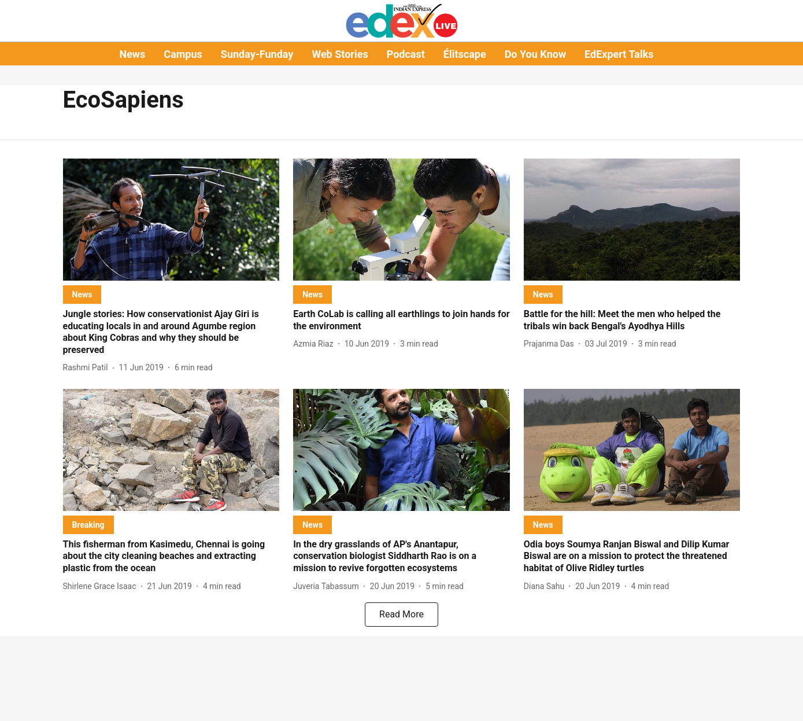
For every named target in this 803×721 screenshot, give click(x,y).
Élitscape (464, 54)
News (132, 54)
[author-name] (88, 368)
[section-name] (82, 294)
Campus (183, 54)
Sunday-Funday (257, 54)
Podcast (406, 54)
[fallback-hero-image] (171, 220)
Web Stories (340, 54)
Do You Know (535, 54)
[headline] (171, 332)
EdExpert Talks (618, 54)
